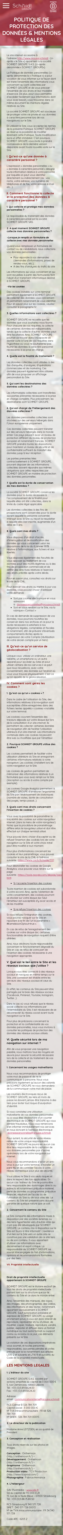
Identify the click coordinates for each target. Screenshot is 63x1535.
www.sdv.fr (32, 1489)
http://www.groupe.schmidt (32, 58)
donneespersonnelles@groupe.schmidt (38, 604)
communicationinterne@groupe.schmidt (37, 1399)
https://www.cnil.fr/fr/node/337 (36, 860)
